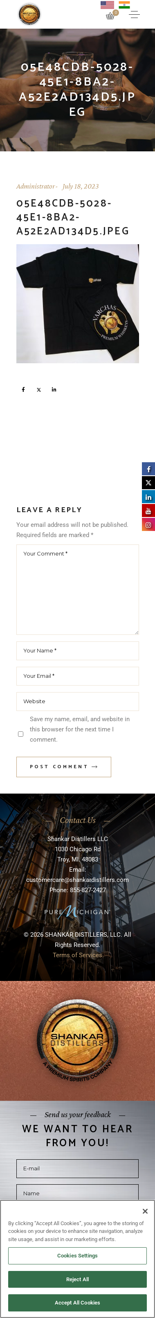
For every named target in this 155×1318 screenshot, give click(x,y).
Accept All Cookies (77, 1303)
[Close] (145, 1211)
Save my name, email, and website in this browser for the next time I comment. (80, 729)
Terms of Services (77, 955)
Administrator (35, 186)
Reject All (77, 1279)
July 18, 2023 (81, 186)
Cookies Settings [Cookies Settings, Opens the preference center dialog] (77, 1256)
